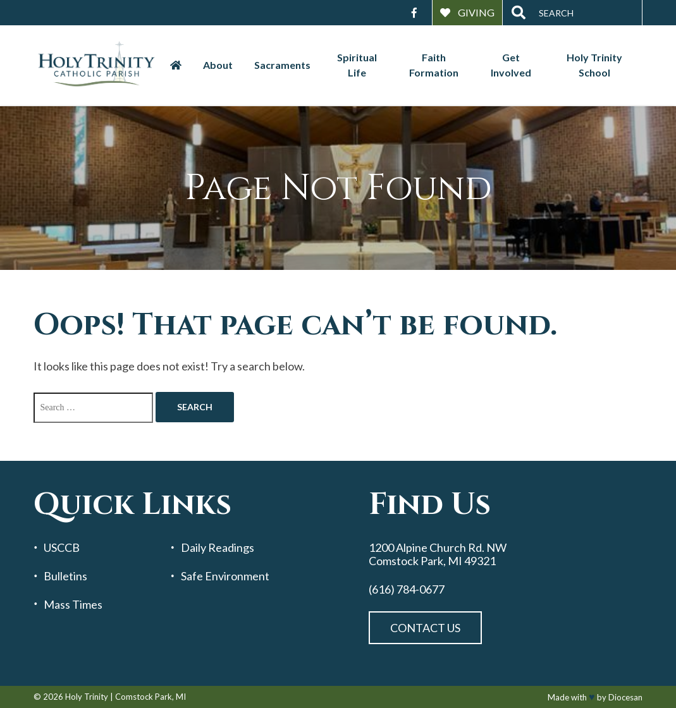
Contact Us (425, 628)
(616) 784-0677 (407, 589)
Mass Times (73, 604)
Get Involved (511, 64)
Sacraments (282, 65)
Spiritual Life (357, 64)
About (218, 65)
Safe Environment (225, 576)
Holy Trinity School (594, 64)
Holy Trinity (86, 697)
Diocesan (625, 697)
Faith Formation (433, 64)
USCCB (62, 547)
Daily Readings (217, 547)
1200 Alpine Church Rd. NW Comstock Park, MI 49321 (438, 554)
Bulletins (65, 576)
